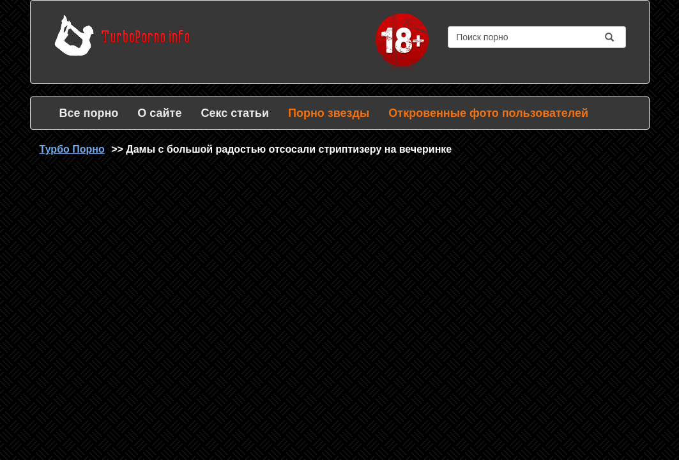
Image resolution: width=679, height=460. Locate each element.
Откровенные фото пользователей (488, 113)
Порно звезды (328, 113)
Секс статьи (235, 113)
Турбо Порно (72, 149)
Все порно (89, 113)
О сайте (159, 113)
